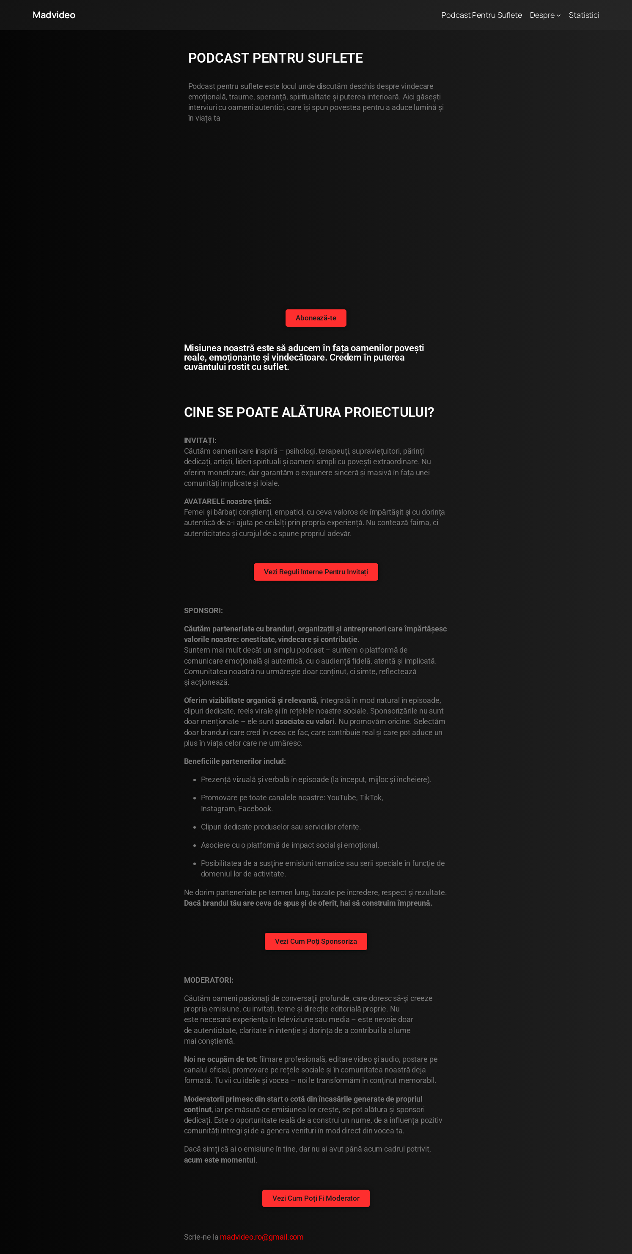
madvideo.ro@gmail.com (262, 1236)
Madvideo (54, 14)
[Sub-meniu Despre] (558, 15)
